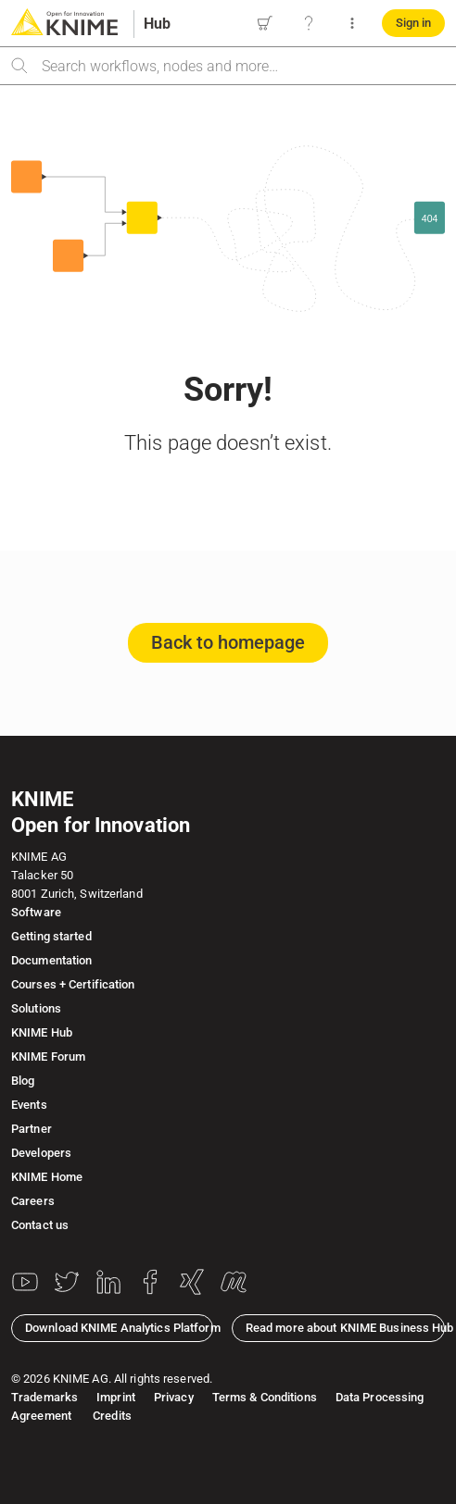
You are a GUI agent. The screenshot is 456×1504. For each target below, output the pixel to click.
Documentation (51, 960)
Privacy (174, 1397)
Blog (22, 1081)
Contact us (40, 1225)
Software (36, 912)
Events (29, 1105)
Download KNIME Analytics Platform (119, 1328)
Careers (33, 1201)
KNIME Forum (48, 1056)
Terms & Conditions (264, 1397)
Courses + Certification (73, 984)
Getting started (51, 936)
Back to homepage (228, 642)
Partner (31, 1129)
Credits (111, 1416)
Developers (41, 1153)
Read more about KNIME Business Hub (345, 1328)
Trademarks (44, 1397)
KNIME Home (46, 1177)
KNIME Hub (41, 1032)
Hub (157, 23)
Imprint (115, 1397)
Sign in (413, 23)
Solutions (36, 1008)
